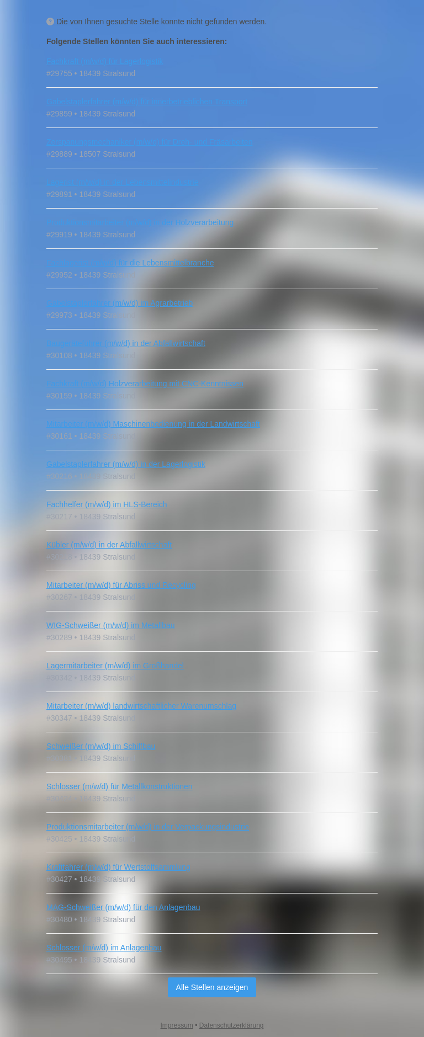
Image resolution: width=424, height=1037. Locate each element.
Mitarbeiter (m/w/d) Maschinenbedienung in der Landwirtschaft (153, 423)
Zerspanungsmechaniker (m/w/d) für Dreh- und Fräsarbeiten (149, 141)
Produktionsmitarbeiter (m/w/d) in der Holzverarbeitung (140, 222)
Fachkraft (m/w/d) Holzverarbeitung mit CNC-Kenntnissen (144, 383)
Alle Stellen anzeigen (212, 987)
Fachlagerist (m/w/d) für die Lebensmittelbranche (130, 262)
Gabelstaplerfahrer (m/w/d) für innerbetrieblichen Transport (146, 101)
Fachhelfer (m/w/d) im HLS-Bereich (106, 504)
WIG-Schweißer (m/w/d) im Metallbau (110, 625)
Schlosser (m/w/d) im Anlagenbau (104, 947)
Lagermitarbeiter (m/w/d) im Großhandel (115, 665)
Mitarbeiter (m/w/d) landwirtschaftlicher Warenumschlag (141, 705)
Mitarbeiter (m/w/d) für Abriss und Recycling (121, 585)
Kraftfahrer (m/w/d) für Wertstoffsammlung (118, 867)
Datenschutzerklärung (231, 1025)
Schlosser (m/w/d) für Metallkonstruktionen (119, 786)
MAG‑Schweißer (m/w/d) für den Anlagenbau (123, 907)
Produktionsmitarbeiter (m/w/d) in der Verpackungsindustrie (147, 826)
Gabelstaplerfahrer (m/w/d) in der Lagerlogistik (125, 464)
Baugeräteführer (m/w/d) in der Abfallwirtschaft (125, 343)
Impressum (177, 1025)
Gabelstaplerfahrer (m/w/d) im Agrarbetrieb (119, 303)
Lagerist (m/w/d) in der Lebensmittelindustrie (122, 182)
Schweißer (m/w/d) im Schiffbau (100, 746)
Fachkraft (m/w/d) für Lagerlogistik (104, 61)
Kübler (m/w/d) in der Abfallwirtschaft (109, 544)
